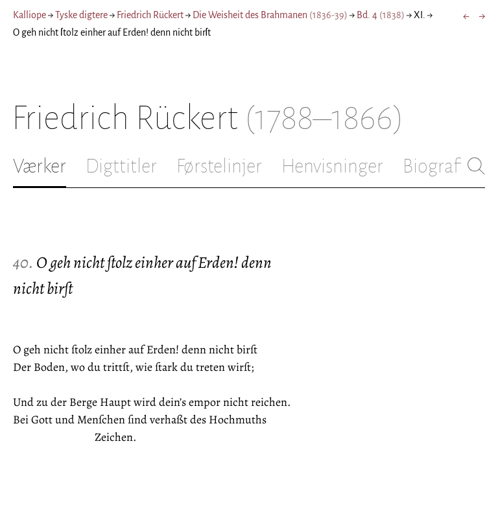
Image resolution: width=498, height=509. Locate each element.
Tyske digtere (81, 15)
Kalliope (29, 15)
